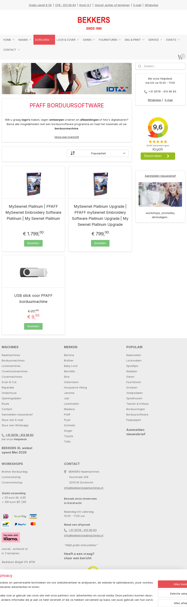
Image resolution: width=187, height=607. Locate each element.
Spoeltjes (132, 365)
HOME (9, 39)
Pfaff (67, 414)
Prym (67, 419)
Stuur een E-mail (12, 419)
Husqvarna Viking (75, 387)
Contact (7, 409)
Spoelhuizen (134, 398)
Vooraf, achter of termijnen (112, 5)
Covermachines (12, 376)
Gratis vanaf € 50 (40, 5)
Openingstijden (11, 398)
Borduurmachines (13, 360)
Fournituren (133, 382)
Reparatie (8, 387)
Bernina (69, 355)
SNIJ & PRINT (135, 39)
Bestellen (33, 243)
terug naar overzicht (67, 137)
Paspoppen (133, 419)
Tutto (67, 441)
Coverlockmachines (15, 371)
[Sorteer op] (97, 153)
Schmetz (69, 425)
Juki (66, 398)
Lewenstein (71, 403)
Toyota (68, 436)
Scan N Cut (9, 382)
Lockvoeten (133, 360)
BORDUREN (44, 39)
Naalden (131, 371)
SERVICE (155, 39)
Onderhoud (9, 392)
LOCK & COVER (68, 39)
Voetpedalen (134, 392)
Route (5, 403)
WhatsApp (151, 5)
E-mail (137, 5)
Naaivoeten (133, 355)
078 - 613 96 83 (65, 5)
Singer (68, 430)
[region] (66, 589)
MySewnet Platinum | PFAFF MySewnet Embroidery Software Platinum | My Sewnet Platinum (33, 212)
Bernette (69, 371)
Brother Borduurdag (14, 471)
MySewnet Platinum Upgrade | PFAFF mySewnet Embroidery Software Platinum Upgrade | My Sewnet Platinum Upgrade (100, 215)
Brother (69, 360)
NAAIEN (25, 39)
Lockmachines (11, 365)
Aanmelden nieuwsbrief (160, 175)
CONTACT (11, 49)
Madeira (69, 409)
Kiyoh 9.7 (85, 5)
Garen (130, 376)
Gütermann (71, 382)
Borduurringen (135, 409)
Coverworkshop (12, 482)
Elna (66, 376)
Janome (69, 392)
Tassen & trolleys (137, 403)
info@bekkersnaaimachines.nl (83, 487)
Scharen (131, 387)
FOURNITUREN (110, 39)
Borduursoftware (137, 414)
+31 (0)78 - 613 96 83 (162, 91)
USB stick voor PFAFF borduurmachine (33, 299)
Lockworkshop (11, 477)
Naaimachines (11, 355)
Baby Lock (71, 365)
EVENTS (173, 39)
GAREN (89, 39)
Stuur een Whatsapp (15, 425)
